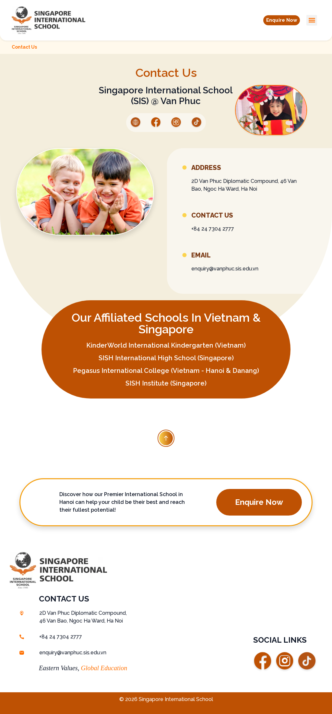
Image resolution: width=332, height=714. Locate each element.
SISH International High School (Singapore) (166, 358)
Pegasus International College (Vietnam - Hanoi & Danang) (166, 371)
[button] (278, 20)
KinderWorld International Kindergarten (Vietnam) (166, 345)
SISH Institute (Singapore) (166, 383)
